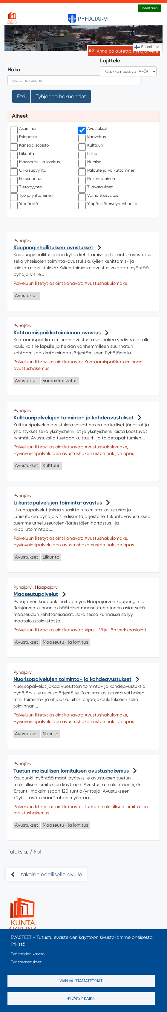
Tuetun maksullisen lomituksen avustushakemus (71, 771)
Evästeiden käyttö (28, 953)
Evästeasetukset (26, 961)
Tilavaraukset (96, 187)
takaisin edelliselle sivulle (50, 874)
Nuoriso (90, 162)
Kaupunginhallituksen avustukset (53, 247)
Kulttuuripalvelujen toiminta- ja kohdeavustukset (73, 417)
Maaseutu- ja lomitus (36, 162)
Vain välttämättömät (80, 980)
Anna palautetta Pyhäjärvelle (127, 51)
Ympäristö (25, 204)
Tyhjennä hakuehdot (61, 96)
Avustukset (94, 128)
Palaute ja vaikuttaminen (107, 170)
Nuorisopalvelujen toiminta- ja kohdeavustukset (72, 679)
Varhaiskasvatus (99, 195)
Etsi (21, 96)
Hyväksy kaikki (81, 998)
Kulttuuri (91, 145)
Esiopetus (24, 137)
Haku (13, 69)
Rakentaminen (97, 179)
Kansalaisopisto (30, 145)
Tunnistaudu (149, 8)
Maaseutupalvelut (35, 594)
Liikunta (23, 153)
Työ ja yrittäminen (32, 195)
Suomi (143, 47)
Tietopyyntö (27, 187)
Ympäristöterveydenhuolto (108, 204)
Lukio (88, 153)
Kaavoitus (93, 137)
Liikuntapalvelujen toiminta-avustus (57, 502)
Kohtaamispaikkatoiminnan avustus (57, 332)
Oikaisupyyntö (29, 170)
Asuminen (25, 128)
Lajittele (110, 60)
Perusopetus (27, 179)
